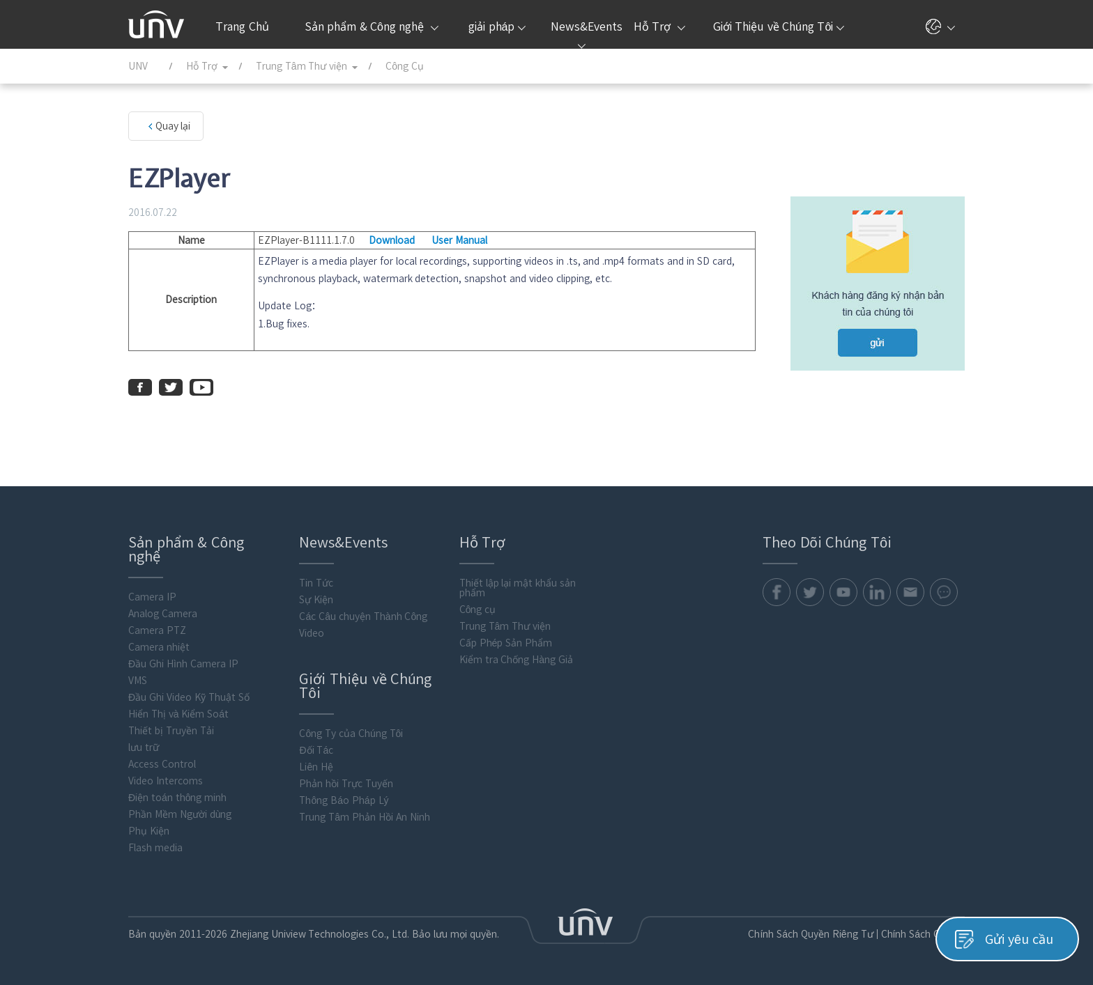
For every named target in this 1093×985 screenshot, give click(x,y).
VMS (137, 680)
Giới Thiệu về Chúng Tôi (779, 26)
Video (312, 633)
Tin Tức (317, 583)
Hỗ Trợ (659, 26)
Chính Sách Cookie (923, 934)
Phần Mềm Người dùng (179, 814)
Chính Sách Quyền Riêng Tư (811, 934)
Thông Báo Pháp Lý (344, 800)
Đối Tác (317, 750)
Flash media (155, 848)
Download (392, 240)
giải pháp (497, 26)
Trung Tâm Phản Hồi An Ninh (365, 817)
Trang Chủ (241, 26)
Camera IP (152, 597)
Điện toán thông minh (177, 797)
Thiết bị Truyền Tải (171, 731)
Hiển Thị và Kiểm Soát (178, 714)
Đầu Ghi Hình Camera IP (183, 664)
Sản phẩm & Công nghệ (371, 26)
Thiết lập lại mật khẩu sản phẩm (517, 588)
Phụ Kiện (148, 831)
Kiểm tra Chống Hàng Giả (516, 660)
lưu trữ (143, 747)
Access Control (162, 764)
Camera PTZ (157, 630)
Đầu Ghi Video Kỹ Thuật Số (189, 697)
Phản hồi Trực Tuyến (347, 784)
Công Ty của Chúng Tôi (352, 733)
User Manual (459, 240)
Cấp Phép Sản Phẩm (505, 643)
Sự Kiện (317, 600)
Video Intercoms (165, 781)
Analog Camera (162, 614)
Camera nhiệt (159, 647)
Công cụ (477, 609)
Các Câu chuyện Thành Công (364, 616)
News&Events (585, 35)
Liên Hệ (317, 767)
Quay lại (173, 126)
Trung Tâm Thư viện (505, 626)
